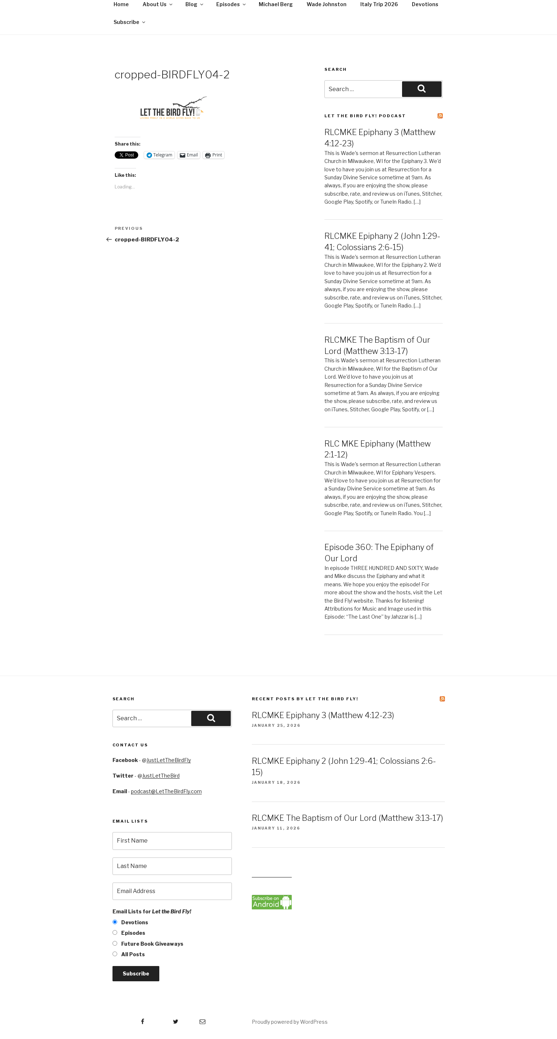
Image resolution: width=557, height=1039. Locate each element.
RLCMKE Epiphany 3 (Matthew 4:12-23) (323, 715)
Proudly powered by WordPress (290, 1022)
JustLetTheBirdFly (169, 760)
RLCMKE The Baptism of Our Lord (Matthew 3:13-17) (347, 818)
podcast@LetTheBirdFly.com (166, 791)
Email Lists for (151, 911)
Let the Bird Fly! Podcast (365, 115)
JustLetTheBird (161, 776)
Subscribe (130, 22)
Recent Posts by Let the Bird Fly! (305, 698)
